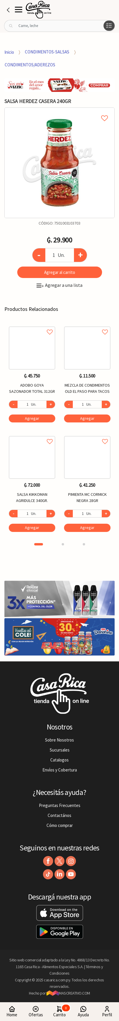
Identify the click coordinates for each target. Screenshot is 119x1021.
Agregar (32, 418)
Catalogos (59, 760)
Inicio (9, 52)
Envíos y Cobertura (59, 770)
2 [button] (62, 544)
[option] (59, 163)
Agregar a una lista (59, 285)
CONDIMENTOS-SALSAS (47, 52)
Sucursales (60, 750)
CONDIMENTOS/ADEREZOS (30, 65)
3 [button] (83, 544)
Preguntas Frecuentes (59, 805)
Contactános (59, 815)
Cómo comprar (59, 825)
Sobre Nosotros (59, 740)
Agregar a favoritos (32, 325)
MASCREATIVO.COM (68, 993)
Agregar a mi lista (59, 111)
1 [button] (38, 544)
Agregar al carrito (59, 272)
